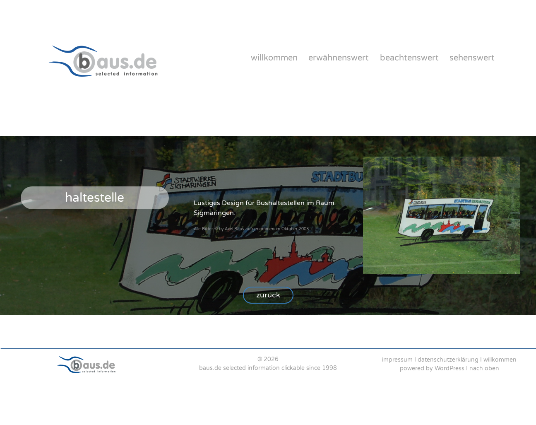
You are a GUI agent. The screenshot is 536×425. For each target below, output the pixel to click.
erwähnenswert (338, 58)
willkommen (274, 58)
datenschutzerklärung (448, 359)
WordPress (449, 368)
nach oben (484, 368)
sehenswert (472, 58)
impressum (397, 359)
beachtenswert (409, 58)
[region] (268, 363)
